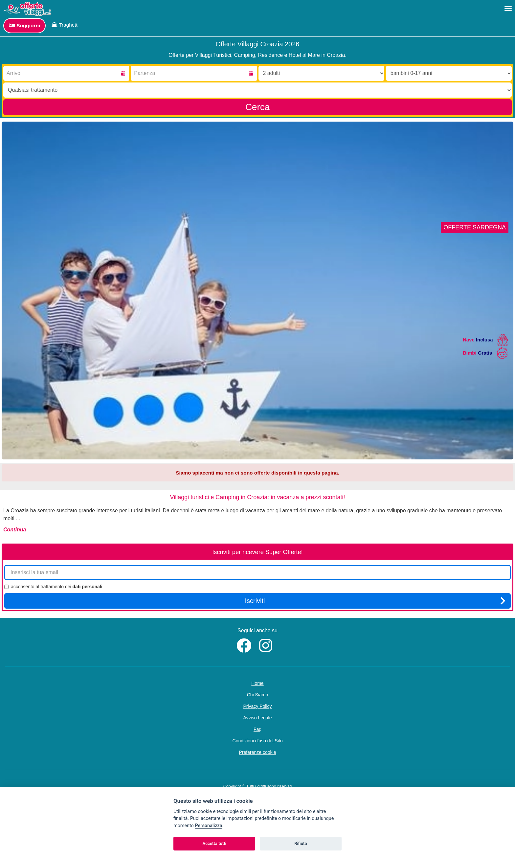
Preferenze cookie (257, 752)
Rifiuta (300, 843)
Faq (257, 729)
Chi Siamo (257, 694)
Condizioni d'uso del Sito (258, 740)
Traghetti (64, 25)
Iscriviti (375, 600)
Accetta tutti (214, 843)
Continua (14, 529)
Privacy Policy (257, 706)
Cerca (257, 107)
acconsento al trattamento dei (53, 586)
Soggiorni (24, 25)
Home (257, 683)
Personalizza (208, 825)
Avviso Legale (257, 717)
